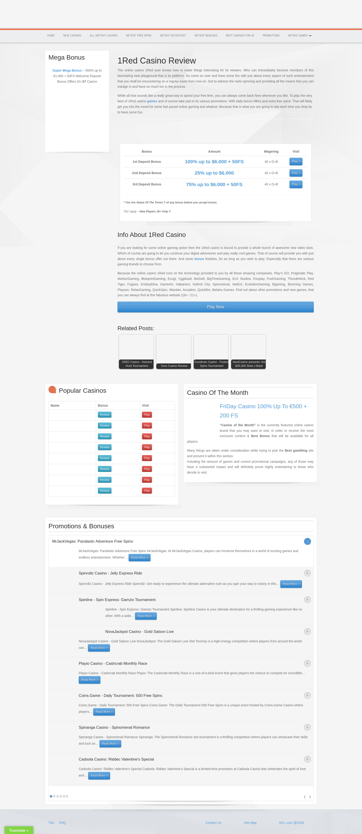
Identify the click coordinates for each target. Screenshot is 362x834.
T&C (52, 823)
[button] (137, 352)
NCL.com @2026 (291, 823)
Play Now (215, 307)
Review (104, 414)
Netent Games (298, 35)
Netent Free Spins (138, 35)
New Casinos (72, 35)
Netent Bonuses (206, 35)
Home (51, 35)
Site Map (250, 823)
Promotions (271, 35)
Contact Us (213, 823)
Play (295, 161)
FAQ (62, 823)
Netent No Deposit (173, 35)
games (152, 101)
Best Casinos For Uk (240, 35)
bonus (199, 259)
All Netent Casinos (104, 35)
